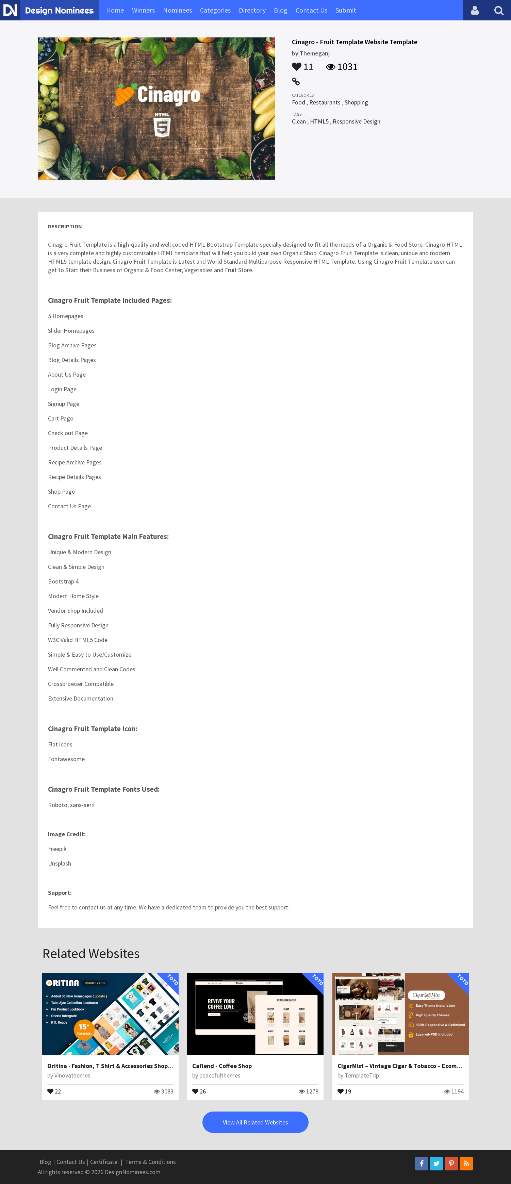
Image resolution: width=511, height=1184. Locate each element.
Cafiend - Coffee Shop (222, 1066)
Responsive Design (356, 121)
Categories (215, 10)
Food (298, 102)
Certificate (103, 1162)
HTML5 (319, 121)
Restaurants (325, 102)
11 (303, 63)
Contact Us (311, 10)
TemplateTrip (362, 1075)
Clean (299, 121)
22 (54, 1090)
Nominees (177, 10)
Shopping (356, 102)
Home (115, 10)
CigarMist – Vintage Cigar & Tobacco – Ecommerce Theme (415, 1066)
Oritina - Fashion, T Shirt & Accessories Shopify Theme (121, 1066)
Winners (143, 10)
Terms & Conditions (150, 1162)
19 (344, 1090)
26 (199, 1090)
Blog (280, 10)
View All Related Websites (255, 1122)
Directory (252, 10)
